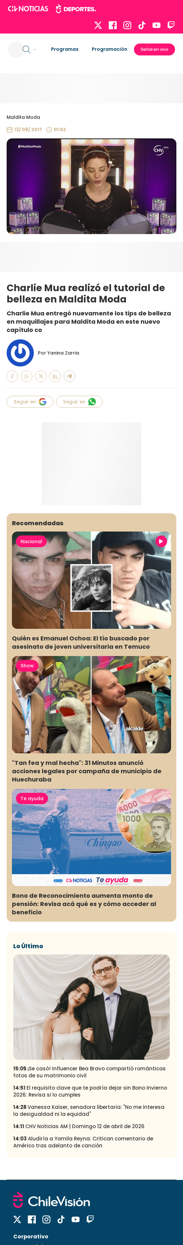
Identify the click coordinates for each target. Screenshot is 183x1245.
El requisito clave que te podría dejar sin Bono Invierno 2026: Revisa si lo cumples (90, 1091)
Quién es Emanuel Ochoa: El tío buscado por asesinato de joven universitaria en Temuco (81, 642)
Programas (65, 49)
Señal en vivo (154, 49)
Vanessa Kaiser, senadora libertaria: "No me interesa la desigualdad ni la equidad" (88, 1111)
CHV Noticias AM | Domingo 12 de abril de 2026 (79, 1126)
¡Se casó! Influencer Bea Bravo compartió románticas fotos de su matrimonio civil (89, 1072)
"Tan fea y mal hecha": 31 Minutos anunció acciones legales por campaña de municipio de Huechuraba (86, 771)
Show (27, 665)
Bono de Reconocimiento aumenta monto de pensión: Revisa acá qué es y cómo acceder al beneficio (84, 903)
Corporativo (30, 1236)
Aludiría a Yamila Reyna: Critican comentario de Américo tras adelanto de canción (83, 1142)
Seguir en (30, 401)
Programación (109, 49)
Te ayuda (32, 798)
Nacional (31, 541)
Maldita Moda (23, 117)
